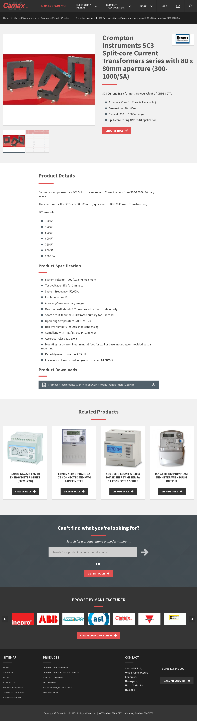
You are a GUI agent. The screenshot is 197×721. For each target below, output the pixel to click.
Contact (132, 657)
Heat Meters (49, 682)
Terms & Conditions (14, 692)
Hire (164, 6)
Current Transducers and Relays (61, 672)
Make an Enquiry (176, 680)
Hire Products (50, 692)
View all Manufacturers (98, 635)
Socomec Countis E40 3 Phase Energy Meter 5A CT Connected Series (123, 477)
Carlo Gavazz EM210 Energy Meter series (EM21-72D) (25, 477)
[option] (49, 80)
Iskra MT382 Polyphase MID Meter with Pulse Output (171, 477)
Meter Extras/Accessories (57, 687)
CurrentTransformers (115, 6)
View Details (25, 491)
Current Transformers (26, 17)
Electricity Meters (53, 677)
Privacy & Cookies (13, 687)
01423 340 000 (175, 669)
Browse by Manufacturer (98, 599)
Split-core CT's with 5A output (57, 17)
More (143, 6)
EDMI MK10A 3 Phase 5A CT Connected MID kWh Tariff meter (74, 477)
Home (6, 17)
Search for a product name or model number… (98, 541)
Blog (6, 677)
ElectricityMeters (83, 6)
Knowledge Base (12, 697)
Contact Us (9, 682)
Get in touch (98, 573)
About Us (8, 672)
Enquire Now (117, 130)
